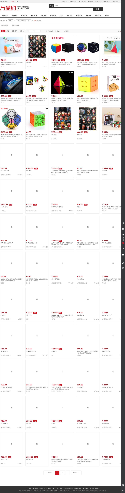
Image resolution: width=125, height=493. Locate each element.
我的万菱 (73, 1)
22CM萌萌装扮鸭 (31, 351)
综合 (3, 31)
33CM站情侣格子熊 (107, 387)
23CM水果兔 (4, 351)
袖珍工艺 (3, 463)
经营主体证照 (85, 491)
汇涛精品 (28, 66)
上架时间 (15, 31)
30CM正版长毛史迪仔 (7, 243)
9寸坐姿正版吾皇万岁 (7, 387)
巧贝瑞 (53, 319)
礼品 (61, 15)
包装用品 (79, 15)
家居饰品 (14, 15)
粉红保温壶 (29, 207)
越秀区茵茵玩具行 (6, 174)
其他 (11, 21)
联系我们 (35, 488)
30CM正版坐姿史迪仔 (57, 207)
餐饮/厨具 (34, 15)
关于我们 (28, 488)
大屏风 (79, 207)
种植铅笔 (28, 315)
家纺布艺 (43, 15)
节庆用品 (69, 15)
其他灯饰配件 (15, 25)
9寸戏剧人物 (29, 459)
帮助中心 (107, 1)
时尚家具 (53, 15)
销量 (8, 31)
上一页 (49, 472)
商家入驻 (42, 488)
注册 (17, 1)
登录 (13, 1)
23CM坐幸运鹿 (5, 171)
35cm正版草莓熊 (81, 423)
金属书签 (28, 423)
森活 (27, 319)
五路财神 (28, 171)
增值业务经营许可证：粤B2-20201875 (70, 491)
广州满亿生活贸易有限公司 (32, 211)
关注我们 (115, 1)
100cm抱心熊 (106, 459)
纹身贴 (53, 423)
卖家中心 (98, 1)
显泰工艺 (53, 427)
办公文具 (98, 15)
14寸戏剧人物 (4, 207)
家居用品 (24, 15)
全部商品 (5, 15)
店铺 (56, 6)
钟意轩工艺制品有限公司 (57, 391)
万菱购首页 (64, 1)
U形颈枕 (3, 315)
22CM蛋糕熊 (4, 423)
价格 (22, 31)
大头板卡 (79, 134)
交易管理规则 (68, 488)
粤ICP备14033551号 (54, 491)
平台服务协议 (58, 488)
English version (94, 488)
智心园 (2, 66)
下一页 (76, 472)
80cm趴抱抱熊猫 (107, 243)
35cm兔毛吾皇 (106, 351)
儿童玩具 (88, 15)
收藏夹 (90, 1)
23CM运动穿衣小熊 (31, 243)
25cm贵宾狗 (80, 315)
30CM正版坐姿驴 (107, 315)
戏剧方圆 (104, 171)
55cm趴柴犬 (80, 279)
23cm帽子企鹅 (55, 279)
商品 (51, 6)
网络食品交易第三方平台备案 (97, 491)
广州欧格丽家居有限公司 (57, 247)
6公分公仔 (54, 134)
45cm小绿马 (105, 423)
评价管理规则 (77, 488)
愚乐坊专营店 (106, 102)
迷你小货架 (4, 459)
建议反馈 (85, 488)
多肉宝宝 (53, 351)
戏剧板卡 (28, 62)
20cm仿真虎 (80, 387)
